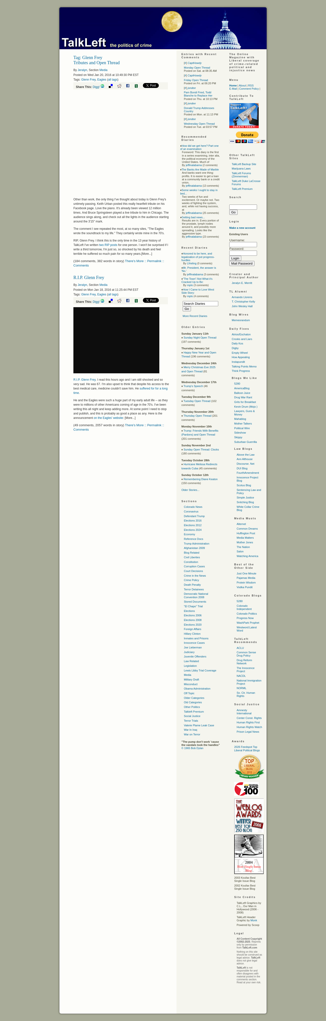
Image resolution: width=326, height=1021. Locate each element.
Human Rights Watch (249, 727)
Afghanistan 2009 (194, 548)
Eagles (101, 79)
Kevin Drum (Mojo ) (246, 406)
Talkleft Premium (194, 711)
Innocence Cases (194, 642)
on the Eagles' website (108, 418)
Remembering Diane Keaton (201, 479)
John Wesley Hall (242, 306)
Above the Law (246, 454)
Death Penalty (192, 584)
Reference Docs (193, 538)
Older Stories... (190, 489)
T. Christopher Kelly (243, 301)
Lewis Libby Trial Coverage (200, 670)
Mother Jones (245, 542)
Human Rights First (248, 722)
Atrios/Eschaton (241, 334)
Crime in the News (195, 575)
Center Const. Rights (249, 718)
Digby (235, 348)
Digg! (96, 87)
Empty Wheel (240, 352)
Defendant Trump (194, 516)
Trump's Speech (193, 386)
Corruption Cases (194, 566)
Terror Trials (191, 720)
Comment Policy (249, 88)
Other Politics (192, 706)
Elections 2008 (193, 620)
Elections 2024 (193, 529)
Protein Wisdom (246, 582)
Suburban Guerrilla (245, 441)
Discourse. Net (245, 463)
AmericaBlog (241, 388)
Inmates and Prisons (196, 638)
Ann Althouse (245, 459)
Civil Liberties (192, 557)
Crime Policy (191, 580)
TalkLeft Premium (242, 188)
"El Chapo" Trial (193, 606)
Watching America (247, 556)
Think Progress (241, 370)
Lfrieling (192, 263)
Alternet (241, 524)
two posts (108, 245)
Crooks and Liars (242, 339)
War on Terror (192, 734)
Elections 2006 (193, 615)
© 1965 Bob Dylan (192, 748)
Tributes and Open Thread (96, 62)
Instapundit (238, 361)
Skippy (238, 437)
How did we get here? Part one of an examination (199, 147)
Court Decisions (193, 571)
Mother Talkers (243, 423)
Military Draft (191, 679)
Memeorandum (241, 320)
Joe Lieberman (193, 647)
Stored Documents (195, 601)
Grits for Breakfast (245, 402)
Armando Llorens (242, 297)
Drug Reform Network (244, 662)
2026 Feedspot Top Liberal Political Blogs (247, 748)
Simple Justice (245, 497)
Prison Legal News (248, 731)
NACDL (241, 675)
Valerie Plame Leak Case (199, 725)
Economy (189, 534)
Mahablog (240, 418)
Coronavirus (191, 511)
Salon (240, 551)
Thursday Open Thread (197, 415)
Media (103, 70)
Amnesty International (244, 712)
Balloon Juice (242, 392)
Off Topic (189, 693)
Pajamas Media (246, 577)
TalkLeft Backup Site (244, 164)
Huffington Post (246, 533)
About (242, 85)
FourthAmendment (248, 472)
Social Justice (192, 716)
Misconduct (191, 684)
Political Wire (242, 428)
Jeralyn (82, 70)
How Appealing (241, 357)
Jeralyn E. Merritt (242, 282)
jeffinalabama (194, 165)
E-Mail (233, 88)
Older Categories (194, 697)
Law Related (191, 661)
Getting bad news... (193, 217)
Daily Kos (237, 343)
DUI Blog (242, 468)
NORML (241, 688)
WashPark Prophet (248, 622)
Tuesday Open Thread (196, 401)
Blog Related (191, 552)
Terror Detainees (194, 589)
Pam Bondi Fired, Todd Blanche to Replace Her (198, 94)
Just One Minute (246, 573)
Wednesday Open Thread (199, 123)
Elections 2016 (193, 520)
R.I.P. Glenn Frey (88, 277)
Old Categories (193, 702)
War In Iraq (190, 729)
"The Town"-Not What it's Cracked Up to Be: (197, 280)
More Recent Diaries (195, 316)
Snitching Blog (245, 502)
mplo (190, 285)
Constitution (191, 561)
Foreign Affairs (192, 629)
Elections (189, 610)
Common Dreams (247, 528)
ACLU (240, 647)
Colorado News (193, 506)
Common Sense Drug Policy (246, 654)
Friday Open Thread (196, 80)
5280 (237, 383)
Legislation (190, 665)
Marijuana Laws (241, 168)
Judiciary (189, 652)
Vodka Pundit (245, 587)
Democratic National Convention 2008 (196, 595)
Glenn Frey (88, 79)
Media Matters (245, 537)
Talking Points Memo (244, 366)
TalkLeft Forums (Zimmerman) (241, 175)
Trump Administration (196, 543)
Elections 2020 (193, 624)
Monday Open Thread (197, 67)
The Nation (243, 547)
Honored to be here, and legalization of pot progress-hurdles (198, 256)
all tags (112, 79)
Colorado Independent (244, 607)
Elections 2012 (193, 525)
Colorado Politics (247, 613)
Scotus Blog (244, 485)
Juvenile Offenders (195, 656)
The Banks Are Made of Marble (200, 169)
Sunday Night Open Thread (200, 337)
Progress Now (245, 618)
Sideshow (240, 432)
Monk (253, 920)
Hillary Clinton (192, 633)
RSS (251, 85)
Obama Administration (197, 688)
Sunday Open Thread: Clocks (201, 449)
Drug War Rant (243, 397)
